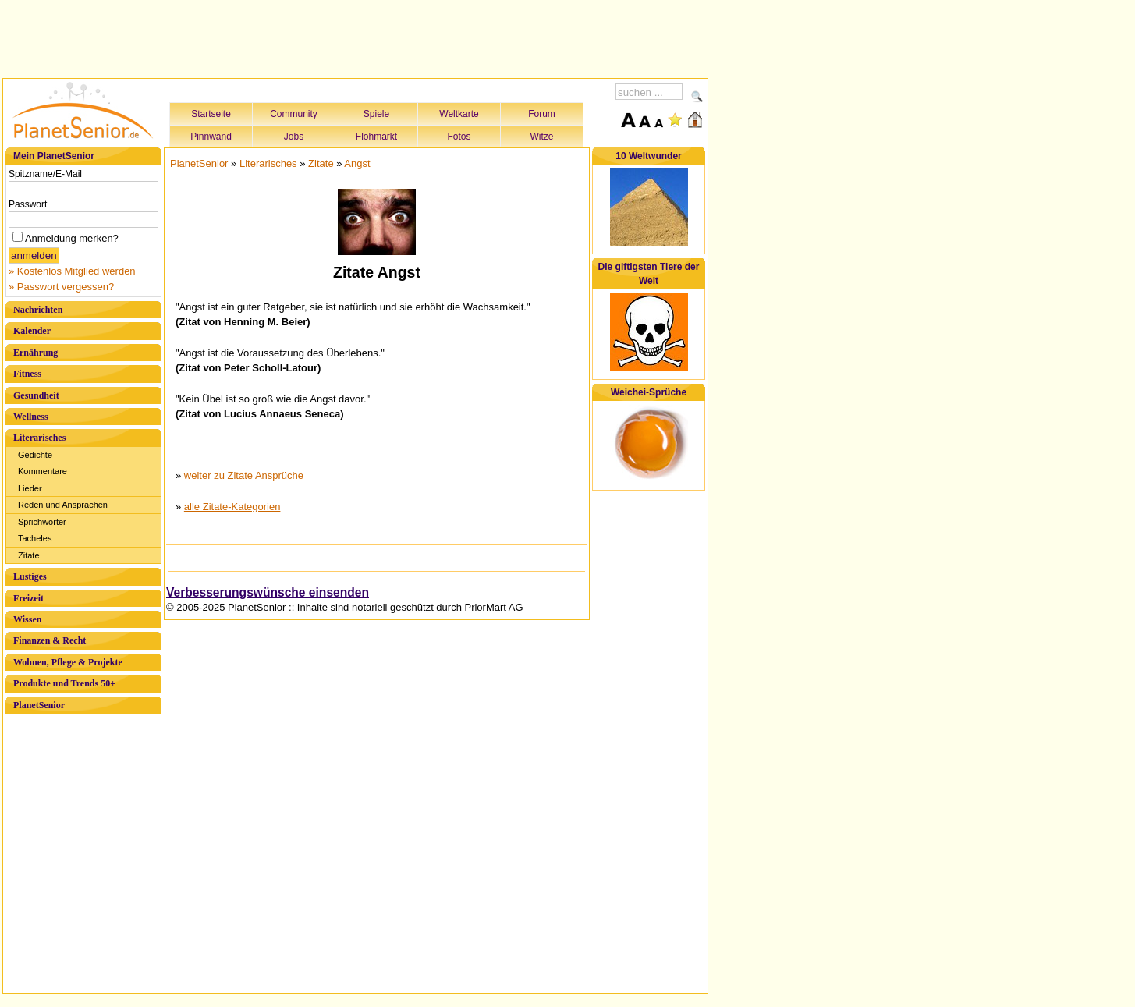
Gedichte (35, 454)
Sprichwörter (42, 522)
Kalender (32, 330)
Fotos (458, 136)
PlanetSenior (39, 705)
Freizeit (28, 598)
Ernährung (35, 352)
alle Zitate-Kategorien (232, 506)
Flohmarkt (376, 136)
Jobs (293, 136)
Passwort (28, 204)
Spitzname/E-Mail (45, 173)
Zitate (29, 555)
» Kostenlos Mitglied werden (72, 271)
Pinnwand (211, 136)
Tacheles (34, 538)
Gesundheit (36, 395)
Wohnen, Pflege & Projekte (67, 662)
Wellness (30, 416)
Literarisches (39, 437)
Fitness (27, 373)
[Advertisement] (356, 37)
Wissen (27, 619)
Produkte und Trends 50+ (64, 683)
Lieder (30, 488)
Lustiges (30, 576)
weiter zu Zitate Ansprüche (243, 475)
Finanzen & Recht (49, 640)
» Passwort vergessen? (61, 287)
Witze (542, 136)
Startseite (211, 113)
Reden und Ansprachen (63, 504)
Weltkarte (458, 113)
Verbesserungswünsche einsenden (267, 592)
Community (293, 113)
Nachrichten (37, 309)
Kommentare (42, 471)
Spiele (376, 113)
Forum (541, 113)
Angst (357, 163)
